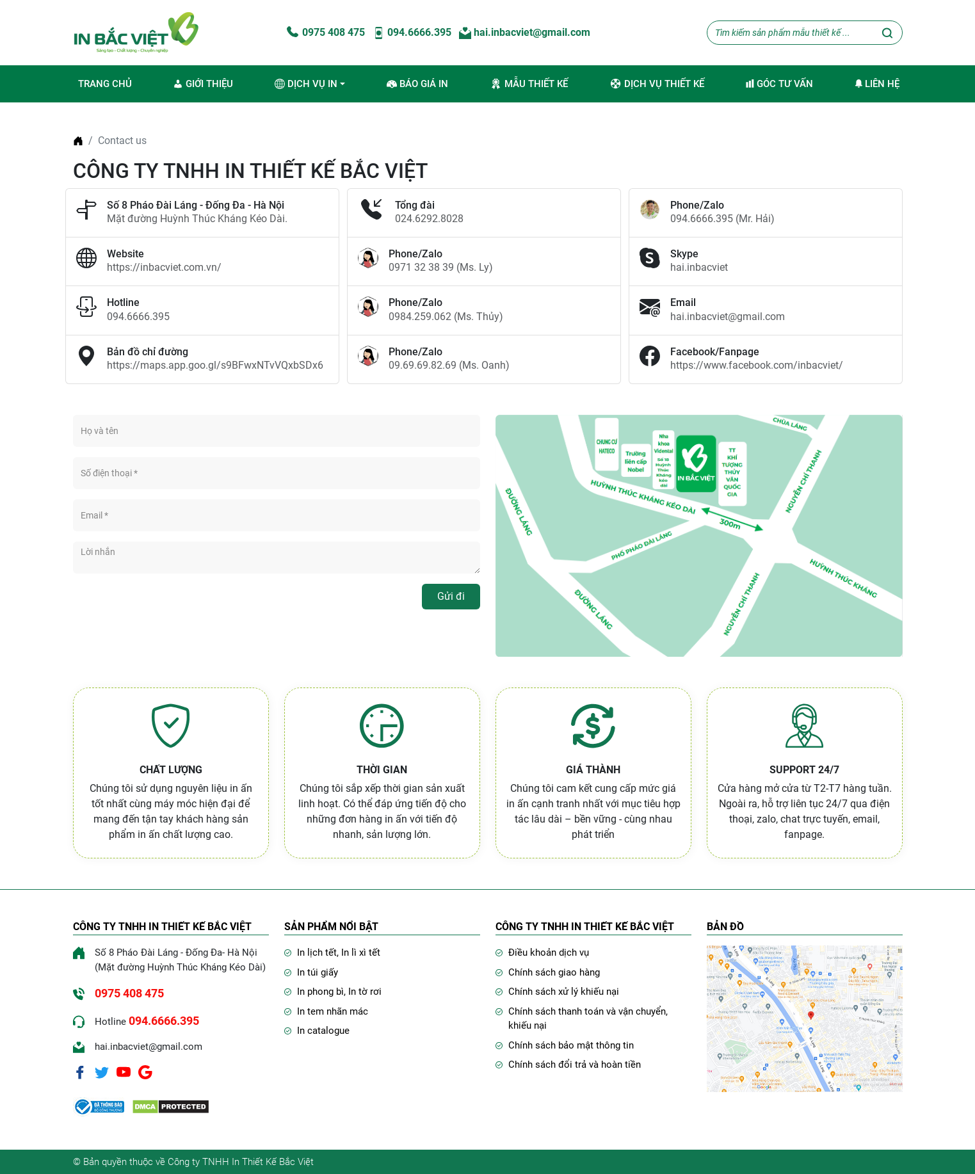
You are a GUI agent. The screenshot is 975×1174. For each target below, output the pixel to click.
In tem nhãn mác (332, 1011)
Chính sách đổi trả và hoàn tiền (574, 1064)
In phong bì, (322, 991)
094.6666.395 (412, 32)
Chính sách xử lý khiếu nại (563, 991)
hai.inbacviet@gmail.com (524, 32)
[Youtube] (124, 1071)
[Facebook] (80, 1071)
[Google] (145, 1071)
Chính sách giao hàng (554, 972)
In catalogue (323, 1030)
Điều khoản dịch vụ (548, 952)
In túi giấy (317, 972)
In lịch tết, (319, 952)
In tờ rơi (365, 991)
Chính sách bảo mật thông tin (571, 1045)
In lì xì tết (360, 952)
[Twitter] (102, 1071)
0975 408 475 (324, 32)
